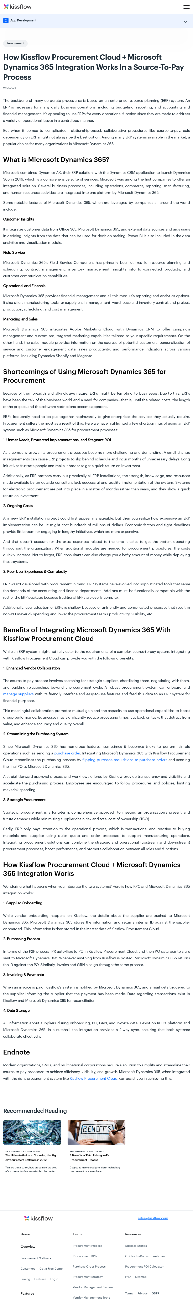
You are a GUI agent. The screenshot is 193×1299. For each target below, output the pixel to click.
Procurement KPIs (85, 1256)
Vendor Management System (93, 1287)
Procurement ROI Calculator (144, 1266)
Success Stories (136, 1245)
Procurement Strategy (88, 1276)
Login (54, 1279)
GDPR (156, 1293)
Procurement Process (87, 1245)
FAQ (128, 1276)
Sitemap (140, 1276)
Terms (129, 1293)
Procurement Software (36, 1258)
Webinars (159, 1256)
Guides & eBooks (137, 1256)
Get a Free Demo (51, 1268)
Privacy (142, 1293)
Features (40, 1279)
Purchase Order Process (89, 1266)
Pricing (25, 1279)
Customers (28, 1268)
